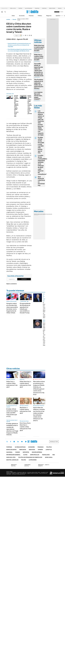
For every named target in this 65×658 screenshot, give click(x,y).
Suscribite (24, 279)
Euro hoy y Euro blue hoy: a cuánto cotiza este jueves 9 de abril (25, 426)
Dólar (13, 15)
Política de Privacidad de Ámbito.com (30, 457)
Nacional (9, 452)
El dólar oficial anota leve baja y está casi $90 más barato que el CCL (41, 145)
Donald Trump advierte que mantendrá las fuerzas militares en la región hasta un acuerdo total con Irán (17, 106)
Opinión (58, 15)
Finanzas (31, 15)
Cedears (50, 214)
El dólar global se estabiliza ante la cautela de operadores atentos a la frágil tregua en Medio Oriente (12, 429)
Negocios (48, 15)
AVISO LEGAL (49, 457)
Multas (23, 460)
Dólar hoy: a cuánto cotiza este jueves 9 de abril (38, 57)
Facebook (10, 441)
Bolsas (40, 214)
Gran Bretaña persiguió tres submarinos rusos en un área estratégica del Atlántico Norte (19, 50)
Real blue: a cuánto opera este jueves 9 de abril (25, 410)
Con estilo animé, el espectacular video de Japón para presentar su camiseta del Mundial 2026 (38, 70)
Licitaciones (32, 460)
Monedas (36, 214)
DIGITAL (14, 465)
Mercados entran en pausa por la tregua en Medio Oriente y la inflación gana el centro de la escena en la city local (39, 388)
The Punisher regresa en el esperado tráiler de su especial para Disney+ (38, 84)
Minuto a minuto (38, 379)
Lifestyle (49, 449)
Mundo (14, 19)
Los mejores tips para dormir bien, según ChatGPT (38, 95)
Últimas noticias (20, 447)
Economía (21, 15)
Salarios (59, 8)
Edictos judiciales (12, 460)
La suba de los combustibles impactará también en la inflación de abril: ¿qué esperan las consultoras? (42, 164)
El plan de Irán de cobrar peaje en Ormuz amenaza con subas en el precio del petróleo (30, 104)
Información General (13, 454)
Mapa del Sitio (10, 457)
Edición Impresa (37, 452)
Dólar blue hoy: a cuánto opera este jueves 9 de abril (39, 47)
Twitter (7, 441)
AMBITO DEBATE (43, 465)
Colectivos (37, 8)
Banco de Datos (11, 449)
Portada (9, 447)
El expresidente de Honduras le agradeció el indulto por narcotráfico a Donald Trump (25, 308)
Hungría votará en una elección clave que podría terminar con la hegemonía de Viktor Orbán (12, 308)
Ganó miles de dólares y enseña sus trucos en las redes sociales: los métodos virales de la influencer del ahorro (39, 414)
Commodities (45, 214)
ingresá (61, 11)
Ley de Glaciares (28, 8)
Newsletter (62, 15)
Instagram (14, 441)
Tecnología (46, 454)
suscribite (57, 11)
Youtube (22, 441)
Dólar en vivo (13, 8)
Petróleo (20, 8)
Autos (25, 454)
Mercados (22, 449)
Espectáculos (34, 454)
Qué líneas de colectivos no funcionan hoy (41, 181)
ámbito (8, 19)
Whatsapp (25, 441)
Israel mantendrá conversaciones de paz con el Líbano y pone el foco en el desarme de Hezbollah (19, 45)
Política (40, 15)
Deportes (26, 452)
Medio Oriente (52, 8)
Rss (54, 454)
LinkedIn (18, 441)
